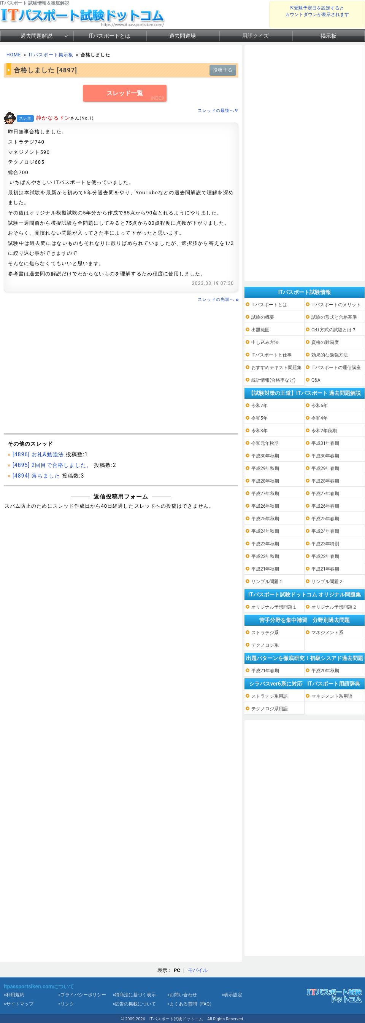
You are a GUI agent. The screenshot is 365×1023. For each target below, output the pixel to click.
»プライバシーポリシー (82, 994)
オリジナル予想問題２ (334, 607)
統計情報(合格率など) (273, 380)
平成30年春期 (325, 456)
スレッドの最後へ (218, 110)
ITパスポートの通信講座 (336, 367)
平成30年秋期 (265, 456)
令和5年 (259, 418)
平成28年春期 (325, 481)
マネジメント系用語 (331, 696)
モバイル (198, 970)
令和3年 (259, 430)
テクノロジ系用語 (269, 708)
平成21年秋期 (265, 569)
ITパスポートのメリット (336, 304)
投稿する (223, 70)
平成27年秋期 (265, 493)
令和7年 (259, 405)
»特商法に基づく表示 (134, 994)
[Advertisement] (121, 368)
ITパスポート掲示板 (51, 55)
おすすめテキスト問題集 (276, 367)
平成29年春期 (325, 468)
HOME (13, 55)
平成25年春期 (325, 518)
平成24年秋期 (265, 531)
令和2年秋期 (324, 430)
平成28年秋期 (265, 481)
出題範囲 (260, 329)
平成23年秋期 (265, 544)
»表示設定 (232, 994)
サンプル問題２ (327, 581)
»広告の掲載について (134, 1004)
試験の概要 (262, 317)
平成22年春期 (325, 556)
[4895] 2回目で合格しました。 (52, 465)
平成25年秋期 (265, 518)
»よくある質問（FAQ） (190, 1004)
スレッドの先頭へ (218, 299)
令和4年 (319, 418)
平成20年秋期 (325, 670)
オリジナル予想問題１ (274, 607)
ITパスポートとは (109, 36)
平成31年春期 (325, 443)
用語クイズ (255, 36)
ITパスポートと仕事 (271, 355)
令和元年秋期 (265, 443)
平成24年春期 (325, 531)
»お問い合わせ (182, 994)
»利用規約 (14, 994)
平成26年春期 (325, 506)
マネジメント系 (327, 632)
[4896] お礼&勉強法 (38, 454)
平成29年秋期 (265, 468)
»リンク (66, 1004)
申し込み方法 (265, 342)
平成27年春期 (325, 493)
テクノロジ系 (265, 645)
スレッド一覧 (124, 93)
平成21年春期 (325, 569)
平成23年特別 (325, 544)
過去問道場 (182, 36)
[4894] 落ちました (36, 476)
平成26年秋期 (265, 506)
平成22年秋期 (265, 556)
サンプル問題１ (267, 581)
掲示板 (328, 36)
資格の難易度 (325, 342)
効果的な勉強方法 (329, 355)
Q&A (316, 380)
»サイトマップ (18, 1004)
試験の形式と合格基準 (334, 317)
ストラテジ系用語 (269, 696)
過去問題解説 (36, 36)
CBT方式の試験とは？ (333, 329)
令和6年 (319, 405)
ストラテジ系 (265, 632)
